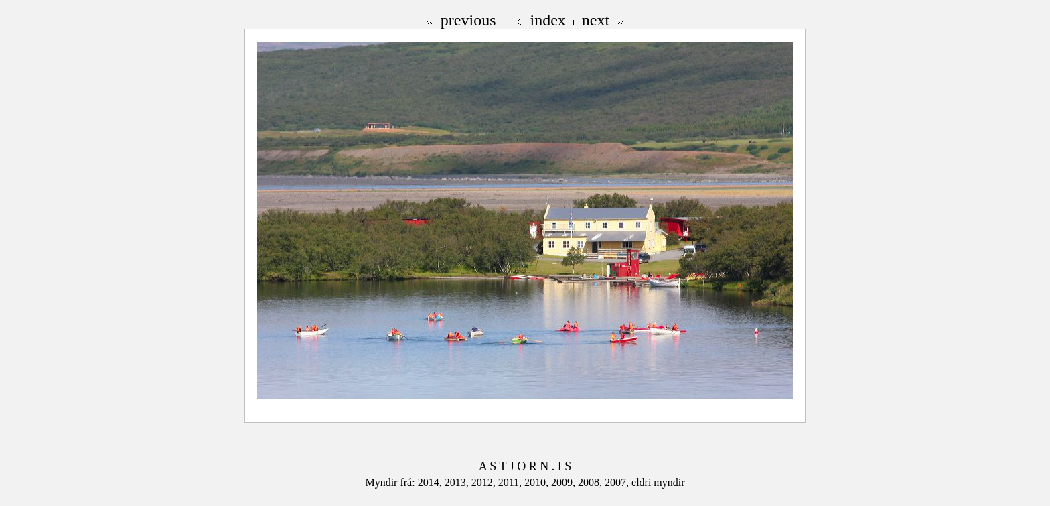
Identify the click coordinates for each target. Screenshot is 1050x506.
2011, (511, 482)
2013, (458, 482)
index (548, 20)
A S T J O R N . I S (525, 466)
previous (468, 20)
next (595, 20)
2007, (618, 482)
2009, (564, 482)
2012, (484, 482)
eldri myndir (658, 482)
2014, (431, 482)
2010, (537, 482)
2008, (591, 482)
